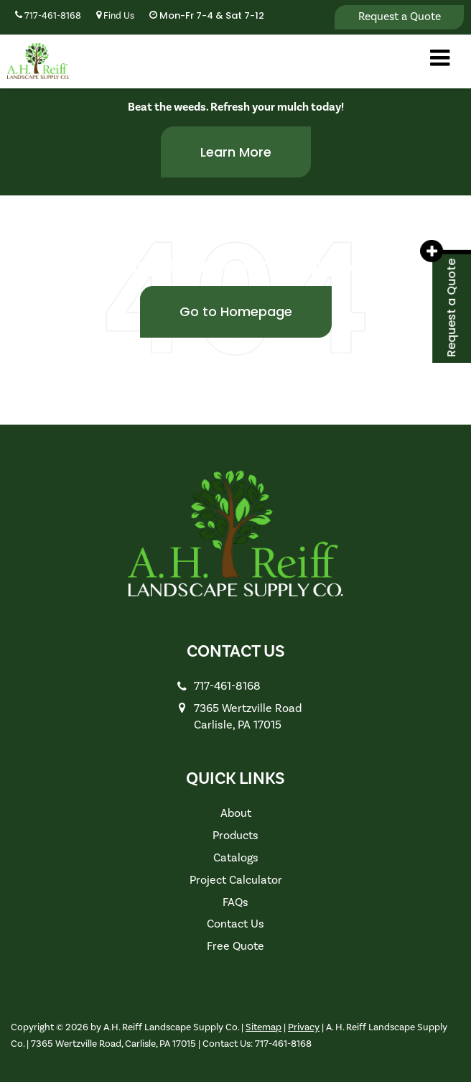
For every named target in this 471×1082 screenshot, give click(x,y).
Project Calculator (236, 880)
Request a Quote (399, 16)
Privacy (304, 1027)
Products (235, 835)
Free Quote (235, 946)
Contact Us (235, 924)
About (235, 813)
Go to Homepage (235, 311)
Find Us (115, 16)
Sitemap (263, 1027)
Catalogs (235, 858)
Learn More (235, 152)
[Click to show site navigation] (440, 60)
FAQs (235, 902)
